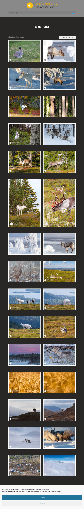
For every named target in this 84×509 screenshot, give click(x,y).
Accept (42, 498)
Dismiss (42, 504)
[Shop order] (67, 37)
